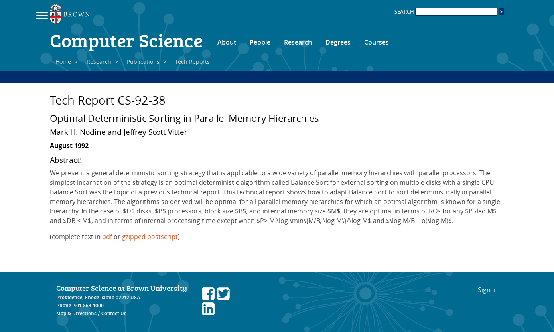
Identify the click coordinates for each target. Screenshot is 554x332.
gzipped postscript (150, 236)
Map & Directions (76, 313)
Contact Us (113, 313)
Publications (143, 61)
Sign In (488, 289)
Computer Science (126, 40)
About (226, 42)
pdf (107, 236)
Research (298, 42)
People (260, 42)
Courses (376, 42)
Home (63, 61)
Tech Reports (192, 61)
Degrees (338, 42)
